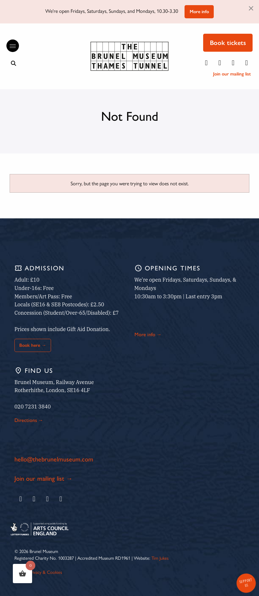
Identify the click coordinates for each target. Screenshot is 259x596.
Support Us (245, 582)
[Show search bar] (13, 63)
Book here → (32, 345)
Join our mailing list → (43, 478)
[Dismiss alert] (251, 8)
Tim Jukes (159, 558)
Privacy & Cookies (45, 572)
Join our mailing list (232, 74)
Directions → (28, 420)
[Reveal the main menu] (9, 45)
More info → (148, 334)
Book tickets (228, 43)
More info (199, 11)
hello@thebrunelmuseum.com (53, 459)
